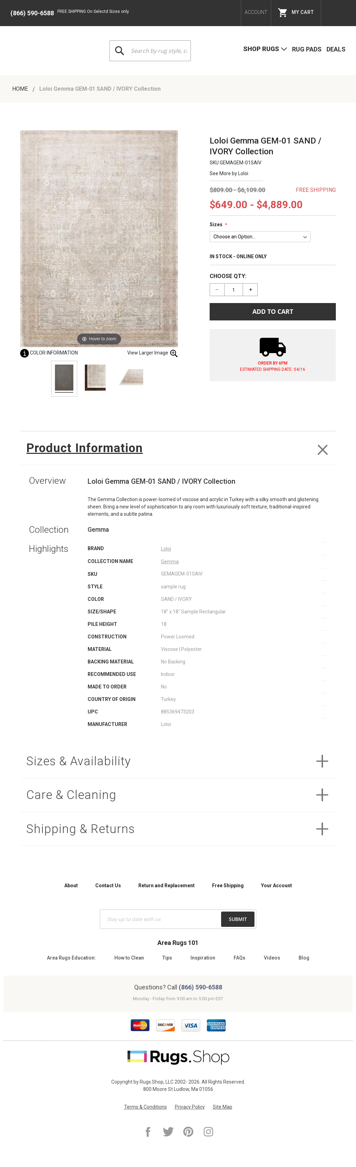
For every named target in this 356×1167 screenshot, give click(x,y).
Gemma (170, 562)
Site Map (222, 1107)
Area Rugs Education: (71, 958)
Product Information (85, 448)
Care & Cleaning (71, 796)
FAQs (239, 958)
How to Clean (129, 958)
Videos (272, 958)
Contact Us (108, 885)
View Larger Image (152, 353)
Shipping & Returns (81, 830)
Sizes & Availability (79, 761)
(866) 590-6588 (32, 13)
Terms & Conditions (145, 1107)
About (71, 885)
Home (20, 88)
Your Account (276, 885)
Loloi (243, 173)
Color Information (49, 353)
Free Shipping (228, 885)
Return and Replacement (166, 885)
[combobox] (150, 50)
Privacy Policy (190, 1107)
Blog (304, 958)
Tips (167, 958)
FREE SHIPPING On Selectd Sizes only (93, 11)
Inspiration (203, 958)
